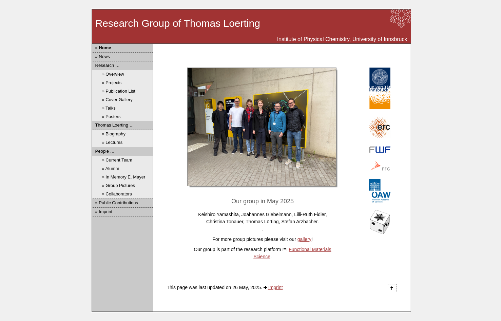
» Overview (113, 74)
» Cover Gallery (117, 99)
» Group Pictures (118, 185)
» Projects (112, 82)
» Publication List (118, 91)
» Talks (109, 108)
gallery (304, 239)
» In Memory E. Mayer (124, 177)
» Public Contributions (116, 202)
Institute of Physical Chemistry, (314, 39)
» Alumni (110, 168)
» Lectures (112, 142)
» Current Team (117, 160)
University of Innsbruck (379, 39)
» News (102, 56)
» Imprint (104, 211)
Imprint (275, 287)
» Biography (114, 133)
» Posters (111, 116)
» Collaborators (117, 193)
